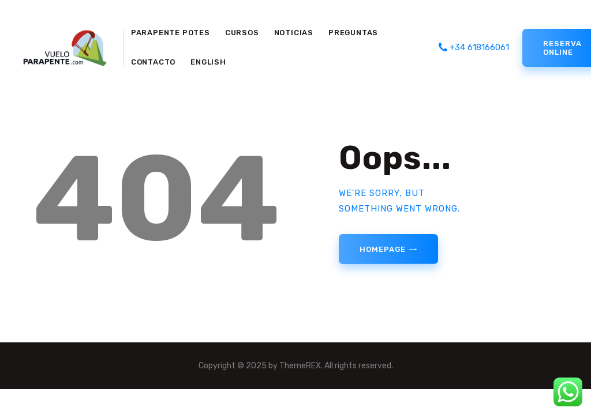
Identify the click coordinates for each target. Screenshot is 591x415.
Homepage (382, 249)
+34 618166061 (474, 47)
